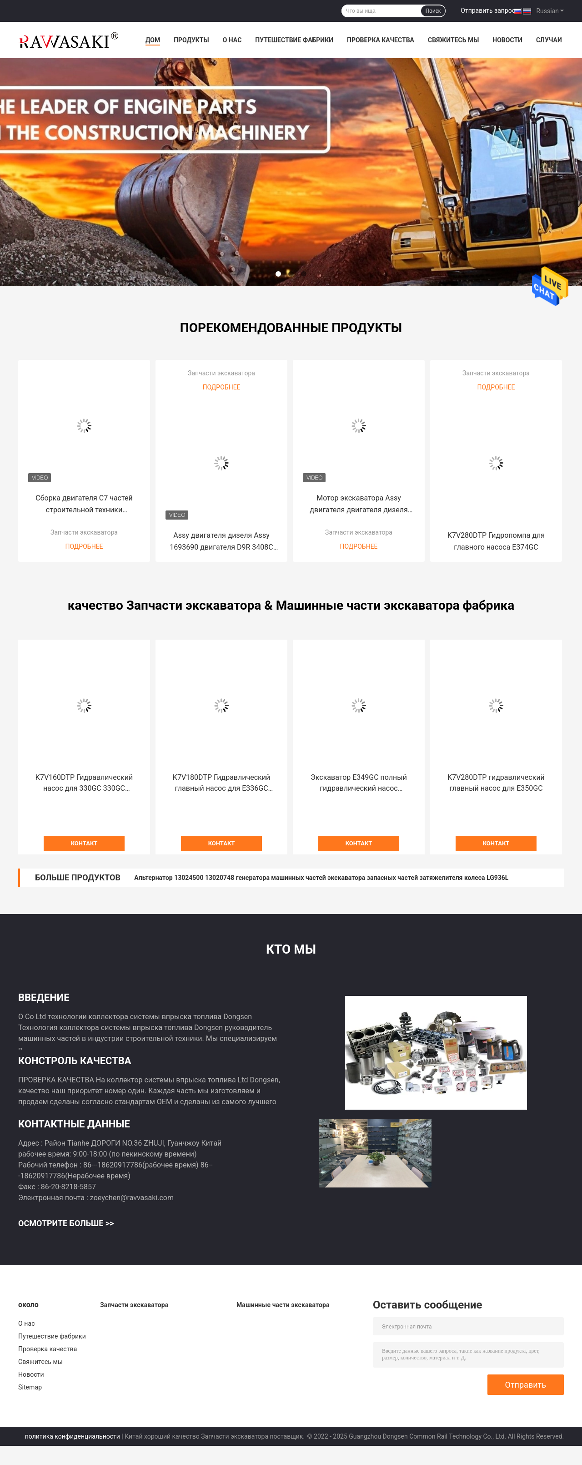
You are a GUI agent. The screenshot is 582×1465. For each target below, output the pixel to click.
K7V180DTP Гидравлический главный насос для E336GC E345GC (221, 783)
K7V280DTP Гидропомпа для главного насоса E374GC (496, 541)
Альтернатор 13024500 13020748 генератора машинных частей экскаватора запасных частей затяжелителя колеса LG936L (321, 877)
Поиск (433, 11)
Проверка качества (380, 40)
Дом (153, 40)
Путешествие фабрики (294, 40)
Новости (507, 40)
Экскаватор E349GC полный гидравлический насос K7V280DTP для (359, 783)
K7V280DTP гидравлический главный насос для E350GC (496, 783)
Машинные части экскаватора (283, 1304)
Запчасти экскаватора (84, 532)
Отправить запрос (488, 10)
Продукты (191, 40)
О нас (232, 40)
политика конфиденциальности (72, 1436)
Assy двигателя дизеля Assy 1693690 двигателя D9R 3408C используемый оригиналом (221, 542)
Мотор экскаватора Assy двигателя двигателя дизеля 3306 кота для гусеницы (358, 505)
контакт (84, 843)
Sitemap (30, 1387)
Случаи (549, 40)
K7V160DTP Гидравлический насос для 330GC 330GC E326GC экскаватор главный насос (84, 783)
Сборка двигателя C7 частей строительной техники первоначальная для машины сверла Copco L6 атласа (84, 505)
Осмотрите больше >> (66, 1223)
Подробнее (84, 546)
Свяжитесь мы (453, 40)
